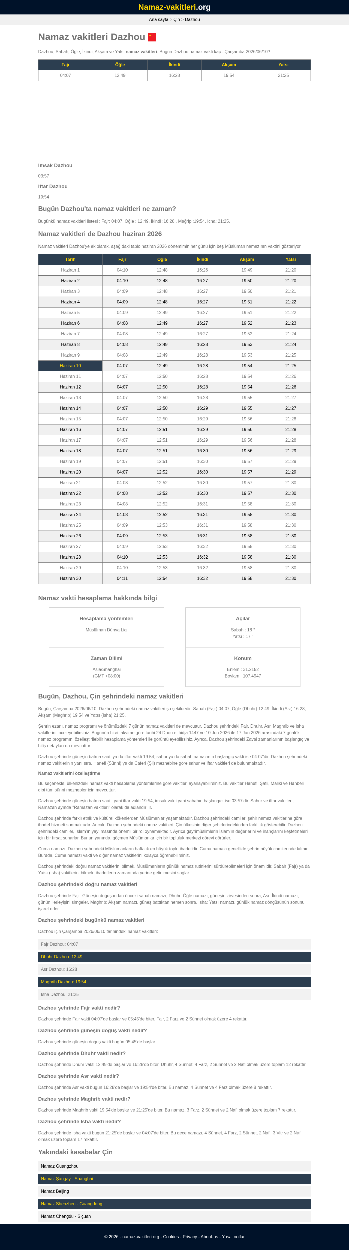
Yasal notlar (233, 1236)
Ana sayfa (159, 19)
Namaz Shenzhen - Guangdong (71, 1203)
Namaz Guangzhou (60, 1166)
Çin (176, 19)
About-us (209, 1236)
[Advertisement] (174, 119)
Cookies (171, 1236)
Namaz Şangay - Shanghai (67, 1178)
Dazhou (192, 19)
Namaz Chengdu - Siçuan (66, 1216)
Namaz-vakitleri (167, 7)
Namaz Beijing (55, 1191)
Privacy (190, 1236)
